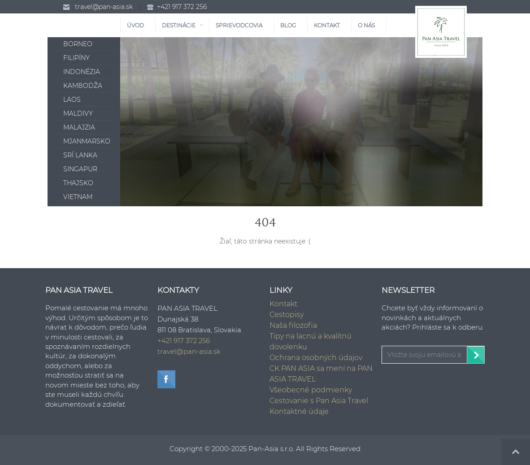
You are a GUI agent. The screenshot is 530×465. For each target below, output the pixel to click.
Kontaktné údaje (299, 411)
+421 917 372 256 (182, 7)
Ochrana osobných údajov (315, 357)
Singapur (80, 169)
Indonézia (81, 72)
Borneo (77, 44)
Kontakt (283, 304)
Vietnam (77, 197)
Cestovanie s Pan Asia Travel (318, 400)
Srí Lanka (80, 155)
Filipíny (76, 58)
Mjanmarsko (86, 141)
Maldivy (78, 113)
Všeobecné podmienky (310, 390)
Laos (72, 100)
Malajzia (79, 127)
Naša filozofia (293, 325)
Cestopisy (286, 314)
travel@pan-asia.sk (104, 7)
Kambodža (82, 86)
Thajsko (78, 183)
